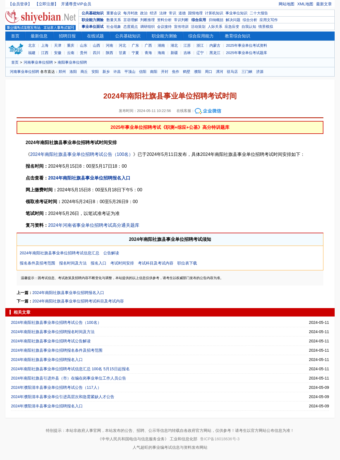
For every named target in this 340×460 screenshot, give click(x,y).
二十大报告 (259, 13)
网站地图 (286, 4)
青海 (148, 53)
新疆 (174, 53)
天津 (57, 45)
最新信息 (39, 35)
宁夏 (135, 53)
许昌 (117, 71)
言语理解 (130, 20)
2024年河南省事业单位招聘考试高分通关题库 (93, 225)
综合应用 (198, 20)
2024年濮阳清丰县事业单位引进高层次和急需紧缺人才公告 (62, 396)
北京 (31, 45)
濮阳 (197, 71)
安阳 (95, 71)
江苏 (187, 45)
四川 (96, 53)
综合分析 (250, 20)
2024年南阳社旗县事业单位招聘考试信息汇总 (59, 253)
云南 (70, 53)
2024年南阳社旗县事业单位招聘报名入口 (89, 178)
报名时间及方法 (73, 263)
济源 (259, 71)
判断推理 (147, 20)
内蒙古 (214, 45)
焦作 (175, 71)
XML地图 (305, 4)
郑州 (62, 71)
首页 (15, 35)
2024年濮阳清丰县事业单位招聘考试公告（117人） (56, 387)
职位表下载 (187, 263)
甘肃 (122, 53)
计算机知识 (214, 13)
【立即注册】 (46, 4)
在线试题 (95, 35)
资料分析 (164, 20)
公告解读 (111, 253)
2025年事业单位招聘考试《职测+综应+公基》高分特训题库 (170, 127)
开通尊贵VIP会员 (76, 4)
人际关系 (215, 26)
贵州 (83, 53)
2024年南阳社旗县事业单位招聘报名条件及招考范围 (56, 350)
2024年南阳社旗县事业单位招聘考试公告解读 (51, 341)
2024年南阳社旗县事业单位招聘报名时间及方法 (53, 331)
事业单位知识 (236, 13)
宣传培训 (181, 26)
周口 (208, 71)
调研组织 (147, 26)
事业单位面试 (93, 26)
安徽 (57, 53)
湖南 (161, 45)
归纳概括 (216, 20)
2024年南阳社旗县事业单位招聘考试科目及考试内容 (78, 301)
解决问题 (233, 20)
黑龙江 (214, 53)
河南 (109, 45)
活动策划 (198, 26)
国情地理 (195, 13)
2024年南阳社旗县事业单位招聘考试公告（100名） (81, 154)
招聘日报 (67, 35)
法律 (163, 13)
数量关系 (113, 20)
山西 (96, 45)
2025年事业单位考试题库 (246, 53)
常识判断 (181, 20)
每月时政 (130, 13)
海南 (161, 53)
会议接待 (164, 26)
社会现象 (113, 26)
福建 (31, 53)
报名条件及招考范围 (37, 263)
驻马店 (232, 71)
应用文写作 (269, 20)
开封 (164, 71)
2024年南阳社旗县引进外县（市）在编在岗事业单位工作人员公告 (68, 378)
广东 (135, 45)
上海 (44, 45)
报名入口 (98, 263)
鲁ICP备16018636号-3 (220, 439)
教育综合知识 (237, 35)
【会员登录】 (20, 4)
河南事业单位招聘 (38, 62)
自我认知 (248, 26)
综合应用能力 (201, 35)
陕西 (109, 53)
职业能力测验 (93, 20)
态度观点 (130, 26)
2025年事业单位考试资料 (246, 45)
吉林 (187, 53)
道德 (182, 13)
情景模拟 (265, 26)
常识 (172, 13)
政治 (143, 13)
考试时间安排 (122, 263)
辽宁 (200, 53)
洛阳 (73, 71)
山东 (83, 45)
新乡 (106, 71)
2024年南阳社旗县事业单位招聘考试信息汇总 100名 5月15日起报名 (70, 369)
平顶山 (129, 71)
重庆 (70, 45)
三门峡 (246, 71)
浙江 (200, 45)
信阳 (142, 71)
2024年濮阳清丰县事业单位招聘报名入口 (47, 406)
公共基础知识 (93, 13)
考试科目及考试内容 (155, 263)
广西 (148, 45)
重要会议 (113, 13)
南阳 (153, 71)
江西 (44, 53)
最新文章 (324, 4)
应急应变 (232, 26)
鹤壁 (186, 71)
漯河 (219, 71)
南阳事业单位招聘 (72, 62)
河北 (122, 45)
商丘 (84, 71)
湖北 (174, 45)
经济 (153, 13)
